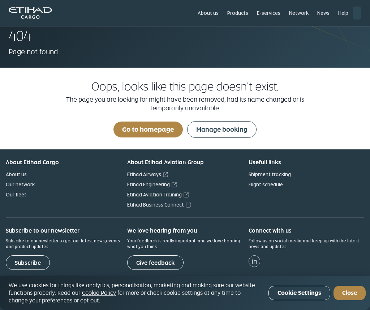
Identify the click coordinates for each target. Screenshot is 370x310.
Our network (20, 184)
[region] (185, 293)
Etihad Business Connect (155, 204)
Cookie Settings (299, 293)
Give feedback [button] (155, 263)
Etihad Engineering (148, 184)
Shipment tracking (270, 174)
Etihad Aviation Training (154, 194)
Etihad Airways (144, 174)
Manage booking (222, 129)
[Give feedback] (155, 262)
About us (16, 174)
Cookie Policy (99, 292)
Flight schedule (266, 184)
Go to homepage (148, 129)
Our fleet (16, 194)
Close (349, 293)
